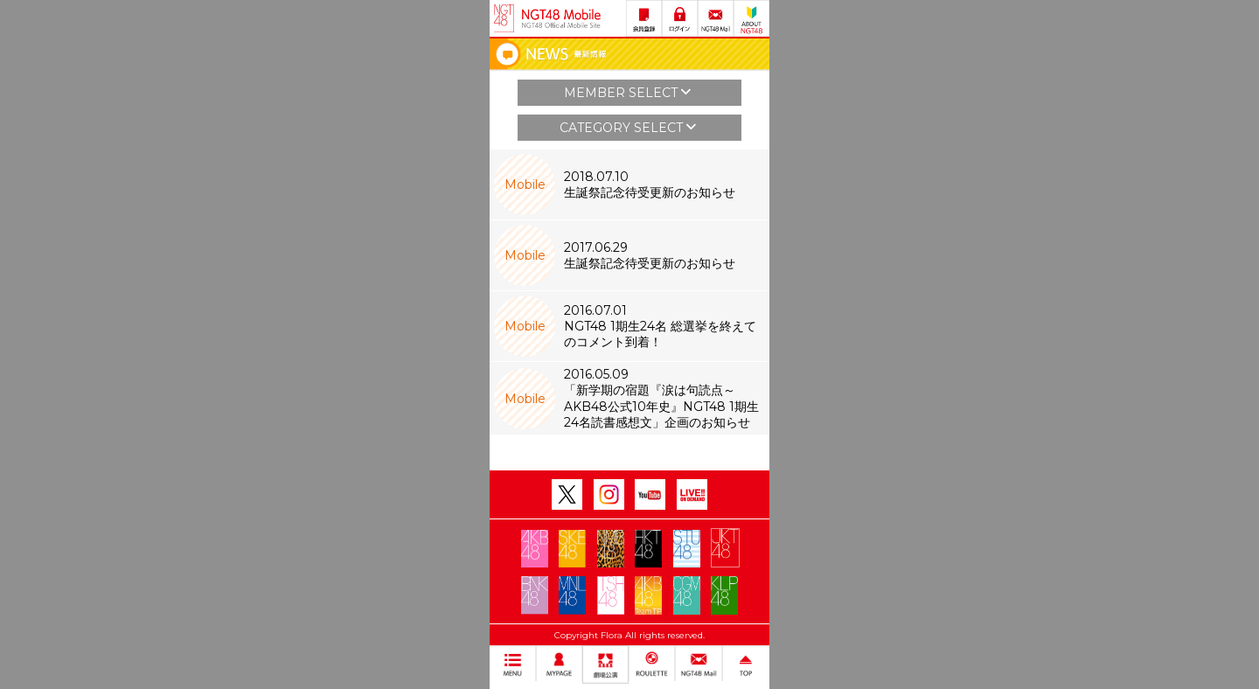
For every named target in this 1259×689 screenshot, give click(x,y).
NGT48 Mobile (561, 18)
